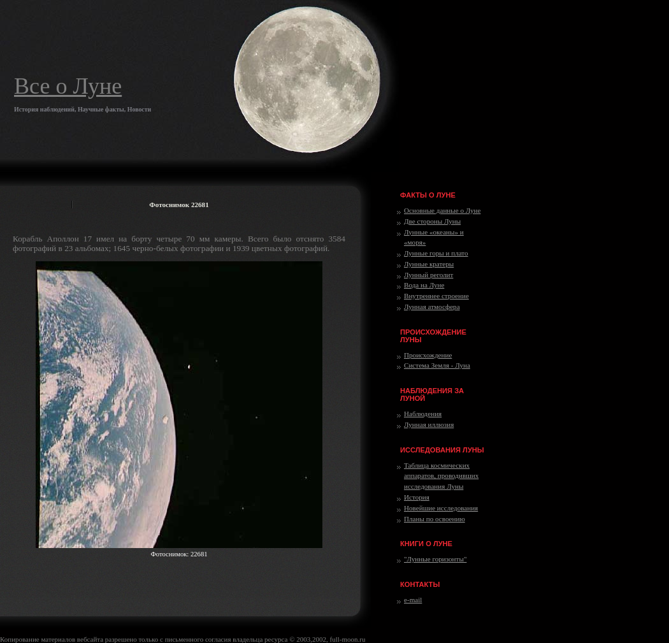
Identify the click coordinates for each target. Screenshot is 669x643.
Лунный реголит (428, 274)
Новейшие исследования (441, 508)
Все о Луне (68, 86)
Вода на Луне (424, 285)
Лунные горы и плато (436, 253)
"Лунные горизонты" (435, 559)
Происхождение (428, 355)
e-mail (413, 599)
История (416, 497)
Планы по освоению (434, 519)
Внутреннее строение (436, 296)
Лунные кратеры (429, 264)
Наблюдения (423, 413)
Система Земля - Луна (437, 365)
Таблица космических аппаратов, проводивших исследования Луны (441, 476)
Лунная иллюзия (429, 424)
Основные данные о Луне (442, 210)
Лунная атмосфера (432, 306)
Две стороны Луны (432, 221)
